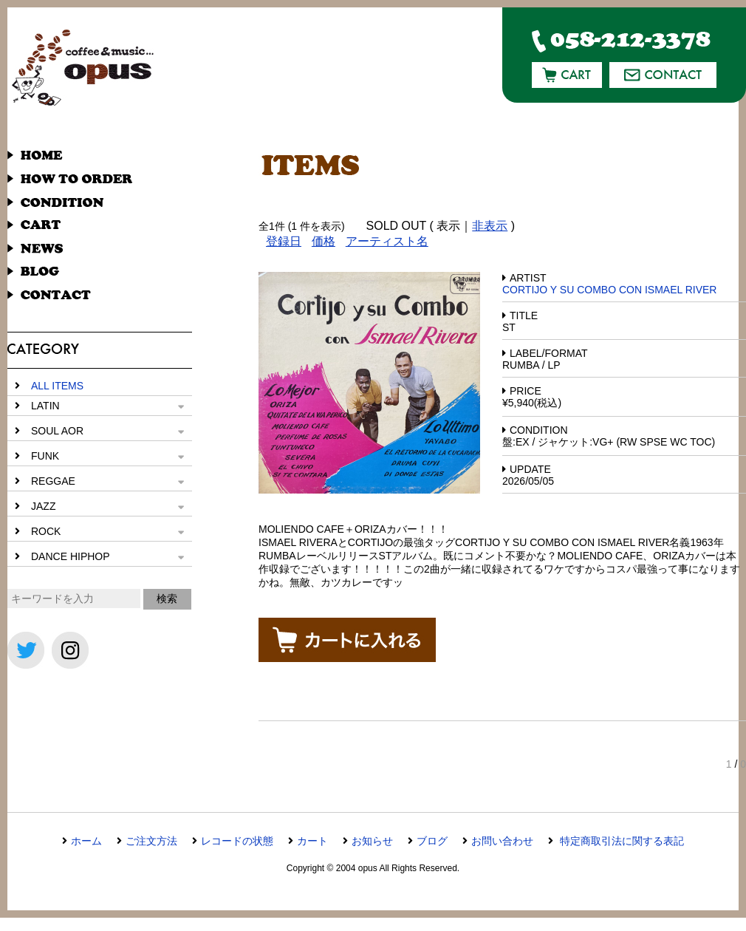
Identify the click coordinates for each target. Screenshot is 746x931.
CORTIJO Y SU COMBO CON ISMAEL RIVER (609, 290)
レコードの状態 (237, 841)
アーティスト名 (387, 241)
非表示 (489, 225)
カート (312, 841)
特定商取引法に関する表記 (620, 841)
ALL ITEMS (57, 386)
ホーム (86, 841)
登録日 (283, 241)
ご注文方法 (151, 841)
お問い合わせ (502, 841)
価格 (323, 241)
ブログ (432, 841)
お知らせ (372, 841)
